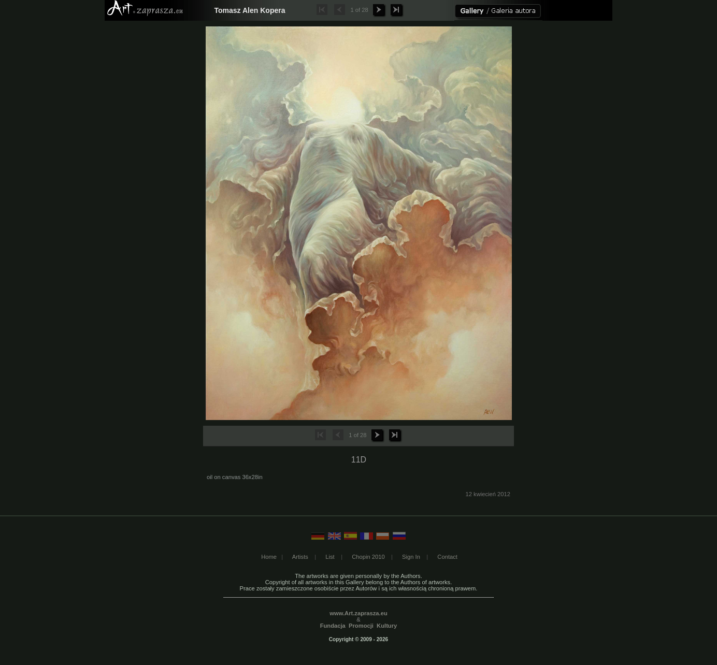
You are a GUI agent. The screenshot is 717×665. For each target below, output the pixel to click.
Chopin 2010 (368, 557)
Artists (300, 557)
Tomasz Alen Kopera (249, 10)
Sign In (411, 557)
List (329, 557)
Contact (447, 557)
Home (269, 557)
